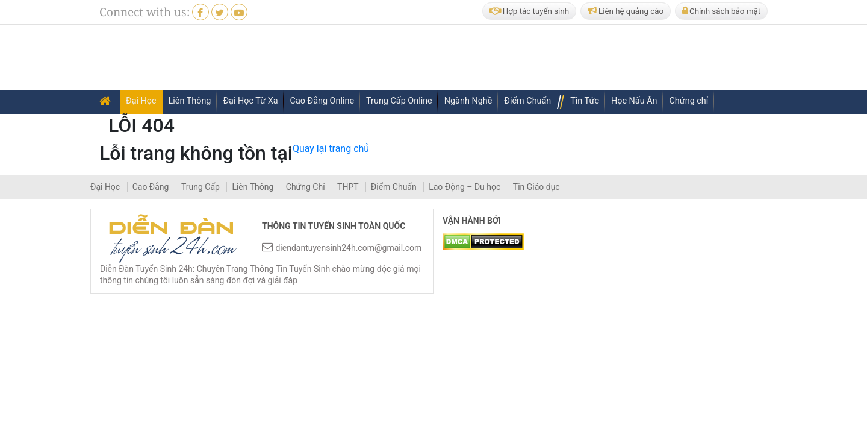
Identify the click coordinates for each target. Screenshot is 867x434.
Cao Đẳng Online (322, 101)
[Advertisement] (553, 58)
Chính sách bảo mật (721, 11)
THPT (349, 187)
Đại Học (141, 101)
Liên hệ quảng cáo (625, 11)
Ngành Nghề (468, 101)
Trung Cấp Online (399, 101)
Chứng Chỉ (306, 187)
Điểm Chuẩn (527, 101)
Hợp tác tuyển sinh (529, 11)
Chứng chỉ (688, 101)
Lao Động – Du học (466, 187)
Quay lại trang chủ (331, 148)
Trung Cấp (201, 187)
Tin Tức (584, 101)
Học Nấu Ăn (634, 101)
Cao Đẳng (151, 187)
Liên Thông (190, 101)
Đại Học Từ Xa (250, 101)
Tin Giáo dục (536, 187)
